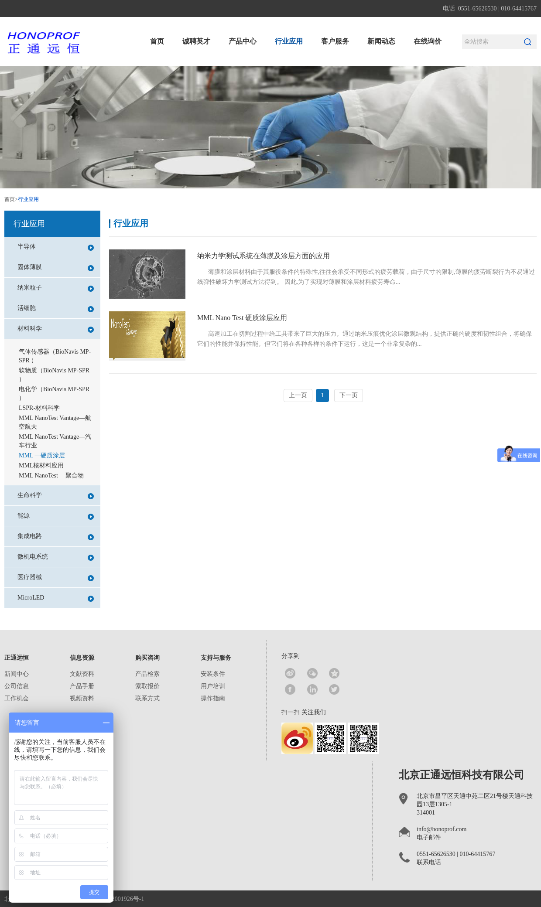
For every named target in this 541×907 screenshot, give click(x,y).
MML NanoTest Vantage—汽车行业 (55, 441)
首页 (157, 41)
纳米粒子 (55, 288)
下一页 (348, 395)
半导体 (55, 247)
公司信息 (16, 686)
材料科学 (55, 329)
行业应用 (289, 41)
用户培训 (213, 686)
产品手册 (82, 686)
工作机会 (16, 698)
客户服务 (335, 41)
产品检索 (147, 674)
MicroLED (55, 598)
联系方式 (147, 698)
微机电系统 (55, 557)
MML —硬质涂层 (42, 455)
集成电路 (55, 536)
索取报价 (147, 686)
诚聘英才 (196, 41)
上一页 (298, 395)
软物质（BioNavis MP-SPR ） (54, 374)
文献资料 (82, 674)
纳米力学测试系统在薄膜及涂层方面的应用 (263, 255)
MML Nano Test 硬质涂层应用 (242, 317)
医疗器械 (55, 577)
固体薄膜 (55, 267)
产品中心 (243, 41)
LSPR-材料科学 (39, 408)
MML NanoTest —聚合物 (51, 475)
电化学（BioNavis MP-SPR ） (54, 393)
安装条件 (213, 674)
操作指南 (213, 698)
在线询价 (428, 41)
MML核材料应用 (41, 465)
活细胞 (55, 308)
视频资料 (82, 698)
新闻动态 (381, 41)
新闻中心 (16, 674)
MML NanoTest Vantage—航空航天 (55, 422)
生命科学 (55, 495)
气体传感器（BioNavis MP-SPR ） (55, 356)
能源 (55, 516)
